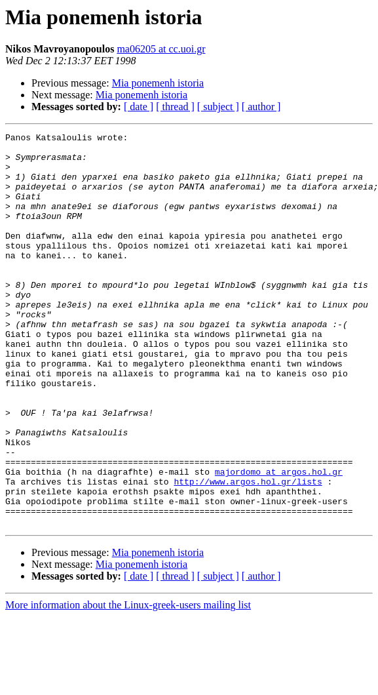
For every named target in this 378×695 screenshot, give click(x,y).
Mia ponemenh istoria (158, 83)
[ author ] (261, 106)
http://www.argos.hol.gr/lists (248, 552)
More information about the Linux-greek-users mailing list (128, 683)
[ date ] (138, 106)
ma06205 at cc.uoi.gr (161, 48)
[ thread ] (175, 106)
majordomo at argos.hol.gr (279, 540)
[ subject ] (218, 106)
